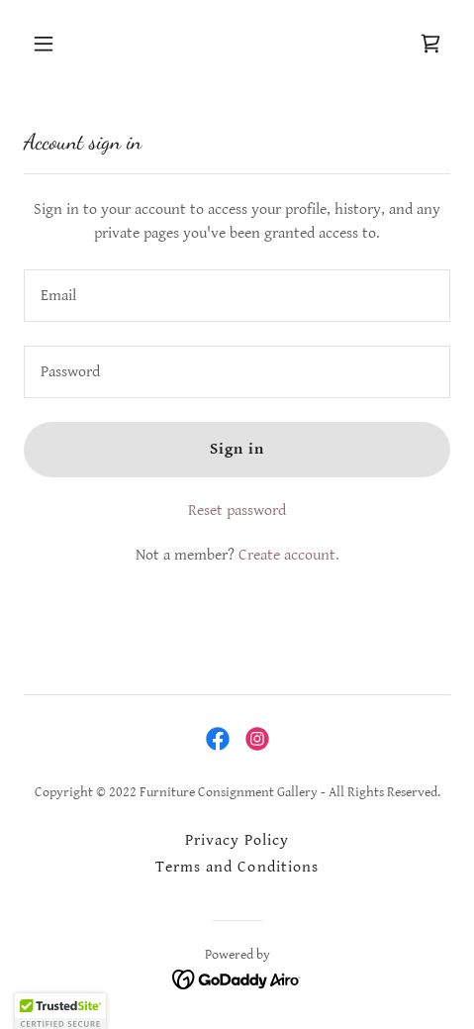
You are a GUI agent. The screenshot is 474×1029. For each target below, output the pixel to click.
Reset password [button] (237, 510)
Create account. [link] (288, 555)
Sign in (237, 449)
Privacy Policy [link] (237, 840)
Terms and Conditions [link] (236, 867)
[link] (430, 43)
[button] (73, 43)
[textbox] (237, 295)
